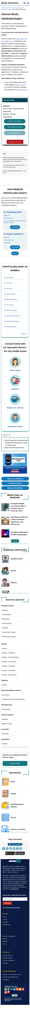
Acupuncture (5, 695)
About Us (6, 914)
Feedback (5, 963)
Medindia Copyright (9, 999)
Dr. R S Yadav (8, 283)
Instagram (5, 992)
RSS (20, 989)
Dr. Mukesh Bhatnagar (10, 299)
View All (15, 253)
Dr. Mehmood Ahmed (10, 326)
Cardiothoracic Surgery (9, 632)
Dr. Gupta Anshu (9, 277)
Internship (5, 922)
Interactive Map (14, 133)
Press (4, 944)
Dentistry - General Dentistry (10, 657)
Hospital (13, 793)
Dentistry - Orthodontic (8, 666)
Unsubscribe (6, 979)
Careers (5, 917)
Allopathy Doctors (20, 7)
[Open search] (24, 3)
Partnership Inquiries (9, 971)
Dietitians (14, 582)
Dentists (13, 570)
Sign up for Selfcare (15, 488)
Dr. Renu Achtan (9, 305)
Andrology (5, 610)
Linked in (14, 989)
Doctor (13, 781)
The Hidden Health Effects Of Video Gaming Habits (19, 533)
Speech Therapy (7, 723)
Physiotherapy (6, 709)
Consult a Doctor (15, 483)
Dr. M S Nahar (8, 288)
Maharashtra (4, 9)
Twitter (11, 989)
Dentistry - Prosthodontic (9, 675)
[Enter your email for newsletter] (15, 899)
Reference (5, 436)
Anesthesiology (6, 614)
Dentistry (4, 648)
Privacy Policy (17, 999)
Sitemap (5, 938)
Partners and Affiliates (8, 960)
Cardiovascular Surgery (9, 636)
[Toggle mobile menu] (2, 3)
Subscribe (7, 903)
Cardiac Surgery (7, 623)
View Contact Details (15, 121)
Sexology (4, 743)
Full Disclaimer (14, 889)
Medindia (3, 7)
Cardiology (5, 628)
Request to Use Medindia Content (12, 974)
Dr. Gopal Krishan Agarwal (11, 321)
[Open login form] (28, 3)
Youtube (23, 989)
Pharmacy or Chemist (18, 829)
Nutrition (4, 685)
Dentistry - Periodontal (8, 670)
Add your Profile (15, 763)
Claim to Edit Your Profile (14, 127)
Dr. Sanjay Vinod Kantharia (12, 316)
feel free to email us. (21, 89)
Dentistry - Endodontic (8, 653)
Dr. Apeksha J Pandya (10, 310)
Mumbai (9, 9)
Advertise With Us (7, 955)
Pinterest (17, 989)
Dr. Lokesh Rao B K (9, 294)
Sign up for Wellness (15, 479)
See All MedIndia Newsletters (11, 907)
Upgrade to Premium (15, 142)
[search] (12, 861)
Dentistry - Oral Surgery (9, 661)
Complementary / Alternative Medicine (13, 699)
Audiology (5, 719)
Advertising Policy (7, 958)
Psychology (5, 733)
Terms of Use (7, 1000)
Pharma (13, 817)
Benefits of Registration (9, 936)
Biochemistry (6, 619)
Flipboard (8, 992)
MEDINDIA (11, 3)
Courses (5, 919)
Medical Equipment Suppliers (17, 806)
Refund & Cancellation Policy (10, 977)
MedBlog (5, 941)
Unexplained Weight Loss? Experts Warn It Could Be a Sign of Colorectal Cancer (18, 507)
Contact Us (6, 952)
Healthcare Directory (10, 7)
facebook (8, 989)
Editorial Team (6, 924)
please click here (20, 85)
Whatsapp (5, 989)
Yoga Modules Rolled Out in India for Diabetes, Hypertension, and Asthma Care (19, 520)
